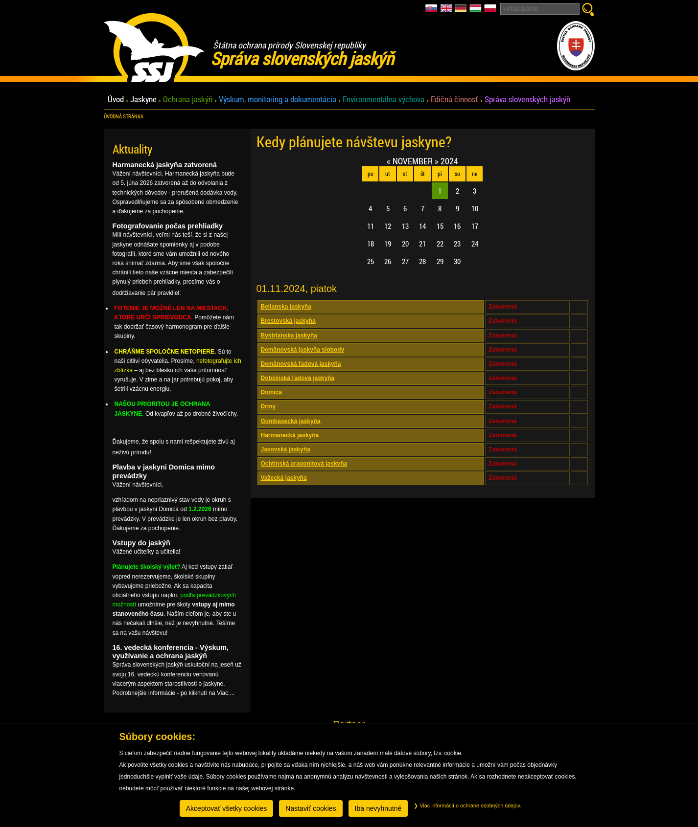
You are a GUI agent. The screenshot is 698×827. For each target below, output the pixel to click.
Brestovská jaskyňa (288, 320)
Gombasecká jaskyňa (291, 421)
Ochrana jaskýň (187, 99)
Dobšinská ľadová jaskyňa (298, 378)
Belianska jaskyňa (286, 306)
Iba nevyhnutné (378, 808)
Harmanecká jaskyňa (290, 435)
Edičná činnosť (454, 99)
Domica (271, 392)
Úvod (116, 99)
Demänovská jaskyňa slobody (303, 349)
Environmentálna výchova (383, 99)
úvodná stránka (123, 116)
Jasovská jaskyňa (285, 449)
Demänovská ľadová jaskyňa (301, 363)
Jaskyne (143, 99)
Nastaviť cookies (310, 808)
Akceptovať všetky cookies (226, 808)
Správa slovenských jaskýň (527, 99)
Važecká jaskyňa (284, 477)
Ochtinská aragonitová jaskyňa (304, 463)
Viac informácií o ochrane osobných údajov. (467, 805)
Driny (268, 406)
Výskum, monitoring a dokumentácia (277, 99)
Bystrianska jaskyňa (289, 335)
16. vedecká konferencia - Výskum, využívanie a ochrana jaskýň (171, 652)
